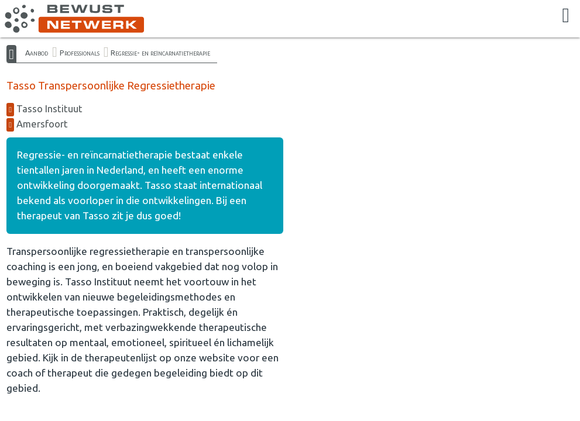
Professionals (79, 53)
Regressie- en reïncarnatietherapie (160, 53)
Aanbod (36, 53)
